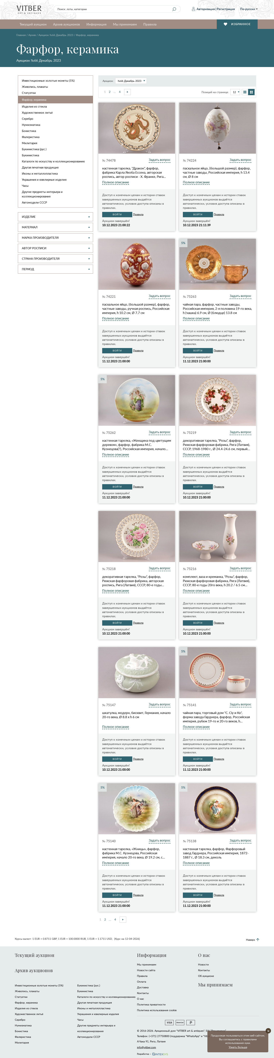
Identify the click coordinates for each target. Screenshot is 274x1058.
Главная (21, 35)
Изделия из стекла (34, 106)
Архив (32, 35)
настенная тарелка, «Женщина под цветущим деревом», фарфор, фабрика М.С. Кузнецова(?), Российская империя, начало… (136, 444)
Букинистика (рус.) (34, 149)
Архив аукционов (66, 24)
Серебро (27, 119)
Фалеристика (30, 137)
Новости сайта (146, 970)
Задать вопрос (159, 159)
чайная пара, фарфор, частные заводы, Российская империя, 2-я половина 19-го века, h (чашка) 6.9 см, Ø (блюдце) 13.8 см (217, 308)
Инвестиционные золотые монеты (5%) (48, 80)
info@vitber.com (146, 1047)
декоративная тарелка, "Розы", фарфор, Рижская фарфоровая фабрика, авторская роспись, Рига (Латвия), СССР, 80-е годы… (133, 581)
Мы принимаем (125, 24)
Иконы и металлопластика (40, 173)
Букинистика (30, 155)
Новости (203, 964)
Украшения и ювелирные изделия (44, 179)
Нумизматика (31, 125)
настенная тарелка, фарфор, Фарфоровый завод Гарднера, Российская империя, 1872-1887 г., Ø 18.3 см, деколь (216, 853)
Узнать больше (238, 1047)
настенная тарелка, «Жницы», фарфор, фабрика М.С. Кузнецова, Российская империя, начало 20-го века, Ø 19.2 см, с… (133, 853)
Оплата (141, 981)
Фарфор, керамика (34, 99)
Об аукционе (206, 976)
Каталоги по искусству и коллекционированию (53, 161)
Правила (150, 24)
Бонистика (29, 131)
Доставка (143, 987)
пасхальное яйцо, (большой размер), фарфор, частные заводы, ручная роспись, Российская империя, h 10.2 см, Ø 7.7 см (136, 308)
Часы (25, 186)
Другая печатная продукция (40, 167)
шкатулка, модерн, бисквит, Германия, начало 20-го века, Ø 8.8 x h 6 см (136, 715)
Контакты (143, 993)
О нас (140, 999)
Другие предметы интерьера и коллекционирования (42, 194)
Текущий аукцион (33, 24)
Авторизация (203, 9)
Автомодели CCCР (34, 202)
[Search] (174, 9)
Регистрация (226, 9)
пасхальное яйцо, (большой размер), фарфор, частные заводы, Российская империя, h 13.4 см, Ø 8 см (217, 172)
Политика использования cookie (157, 1010)
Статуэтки (29, 93)
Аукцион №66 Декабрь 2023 (55, 35)
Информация (96, 24)
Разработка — (152, 1053)
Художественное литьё (37, 112)
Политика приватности (151, 1004)
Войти (117, 214)
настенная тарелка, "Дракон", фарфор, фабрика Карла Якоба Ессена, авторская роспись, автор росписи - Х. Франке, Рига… (134, 172)
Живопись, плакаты (35, 87)
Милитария (29, 143)
